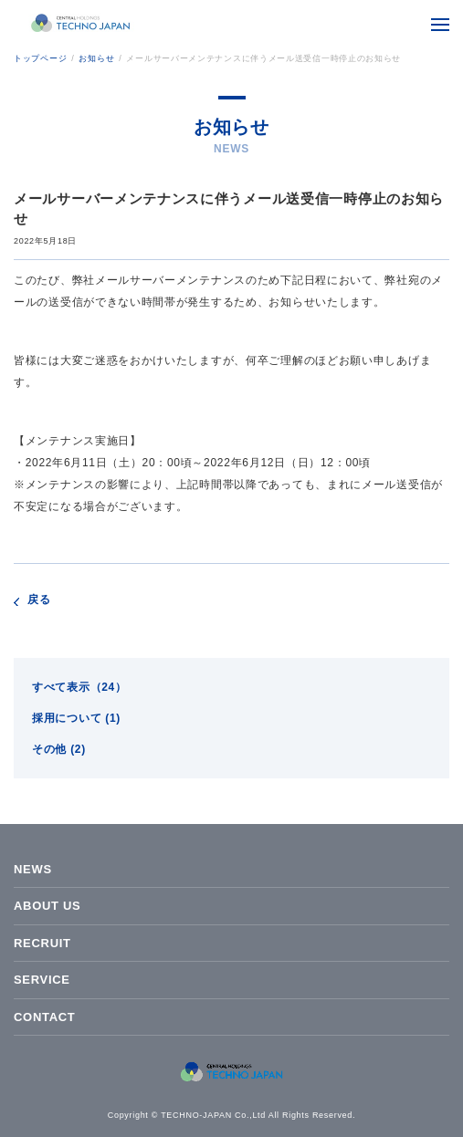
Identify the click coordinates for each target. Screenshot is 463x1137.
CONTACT (44, 1017)
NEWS (33, 869)
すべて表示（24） (79, 687)
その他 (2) (59, 749)
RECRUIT (42, 943)
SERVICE (42, 979)
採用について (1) (76, 718)
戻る (38, 599)
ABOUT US (47, 906)
